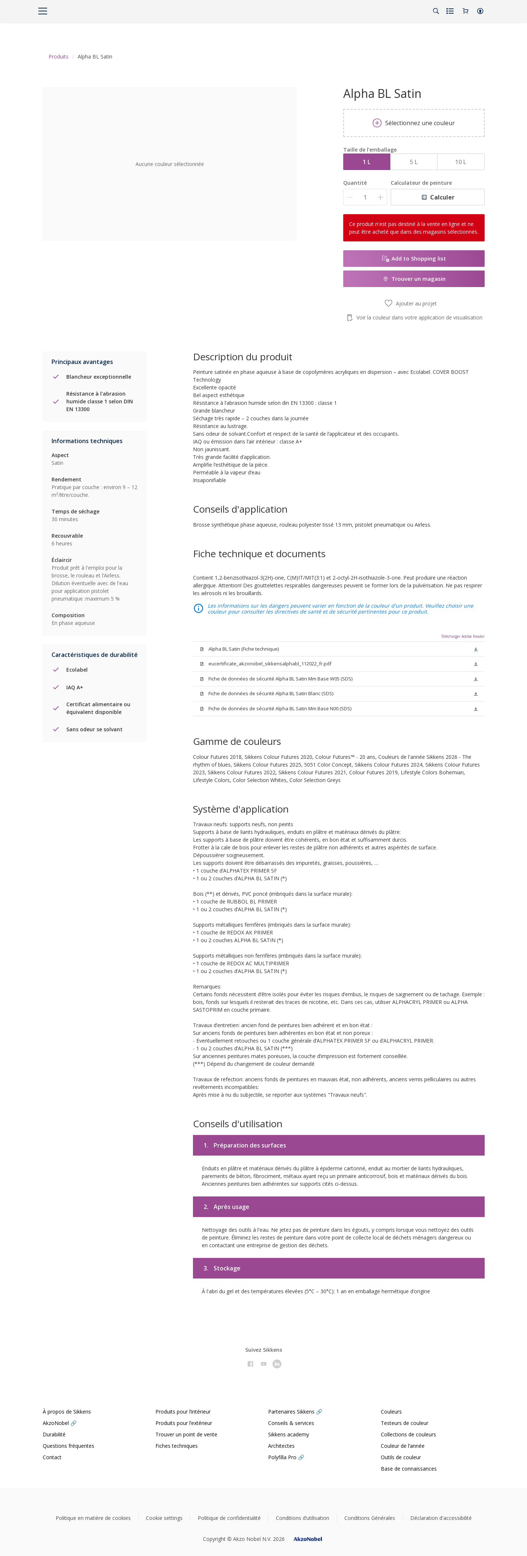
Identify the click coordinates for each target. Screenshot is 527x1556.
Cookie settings (164, 1517)
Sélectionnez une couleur (414, 123)
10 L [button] (460, 162)
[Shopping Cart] (465, 11)
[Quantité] (365, 197)
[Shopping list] (450, 11)
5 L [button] (414, 162)
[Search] (436, 11)
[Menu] (42, 11)
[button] (480, 11)
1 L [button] (366, 162)
